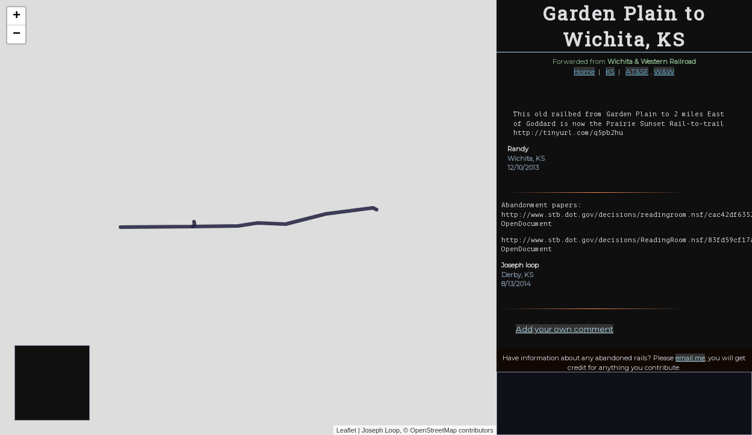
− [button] (16, 34)
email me (690, 358)
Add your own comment (564, 329)
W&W (664, 71)
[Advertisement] (52, 383)
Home (584, 71)
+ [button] (16, 16)
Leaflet (346, 430)
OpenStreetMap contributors (451, 430)
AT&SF (636, 71)
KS (610, 71)
